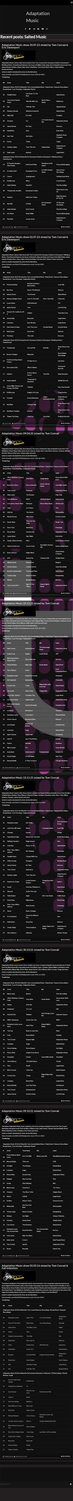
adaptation (20, 227)
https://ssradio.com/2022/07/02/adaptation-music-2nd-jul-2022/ (23, 264)
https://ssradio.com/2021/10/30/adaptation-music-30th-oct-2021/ (23, 975)
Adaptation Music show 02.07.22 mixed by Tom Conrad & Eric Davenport (35, 238)
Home (26, 227)
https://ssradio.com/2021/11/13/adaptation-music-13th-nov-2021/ (24, 802)
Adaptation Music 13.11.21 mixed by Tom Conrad (30, 777)
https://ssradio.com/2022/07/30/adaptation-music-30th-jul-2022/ (23, 74)
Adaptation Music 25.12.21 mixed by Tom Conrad (30, 603)
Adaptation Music (36, 16)
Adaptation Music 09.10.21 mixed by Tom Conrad (30, 1110)
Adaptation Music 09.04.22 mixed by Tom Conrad (30, 433)
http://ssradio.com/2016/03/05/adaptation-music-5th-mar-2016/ (23, 1297)
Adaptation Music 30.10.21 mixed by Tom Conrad (30, 949)
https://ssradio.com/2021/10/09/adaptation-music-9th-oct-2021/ (23, 1136)
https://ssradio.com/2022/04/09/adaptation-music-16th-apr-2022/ (23, 458)
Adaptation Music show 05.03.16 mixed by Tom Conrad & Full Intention (35, 1267)
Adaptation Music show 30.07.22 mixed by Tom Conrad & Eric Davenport (35, 46)
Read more (65, 227)
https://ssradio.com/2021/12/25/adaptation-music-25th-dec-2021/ (24, 628)
